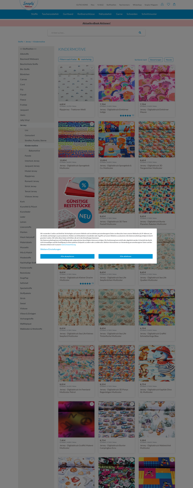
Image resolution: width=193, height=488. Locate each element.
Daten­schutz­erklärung (68, 244)
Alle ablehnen (125, 256)
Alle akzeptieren (67, 256)
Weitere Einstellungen (50, 249)
